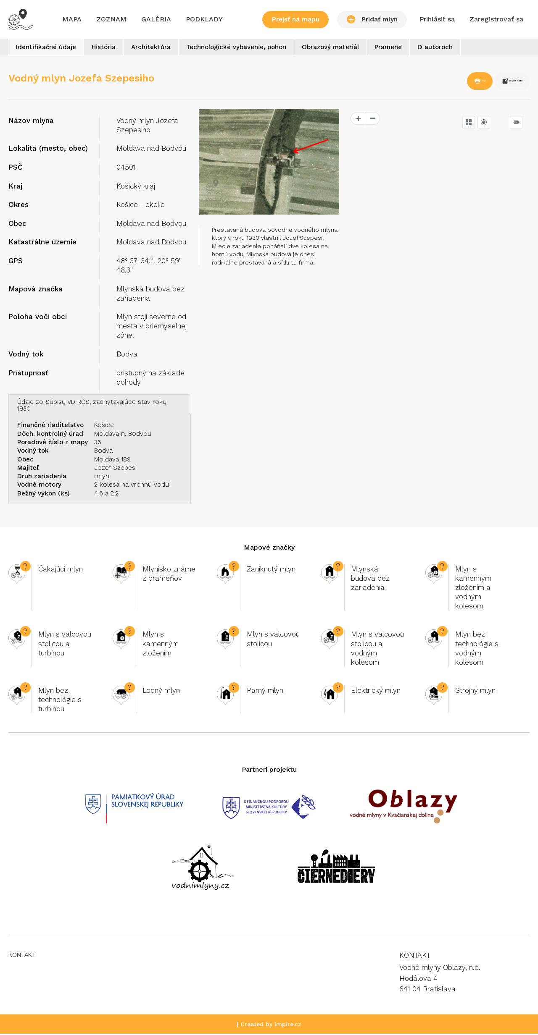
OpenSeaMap (511, 317)
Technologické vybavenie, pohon (254, 48)
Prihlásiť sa (437, 19)
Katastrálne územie (42, 243)
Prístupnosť (28, 374)
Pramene (416, 48)
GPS (15, 262)
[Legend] (516, 123)
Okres (18, 206)
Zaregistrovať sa (496, 19)
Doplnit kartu (495, 83)
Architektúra (163, 48)
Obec (17, 224)
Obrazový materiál (353, 48)
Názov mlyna (31, 122)
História (111, 48)
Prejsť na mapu (295, 19)
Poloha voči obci (37, 318)
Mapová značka (35, 290)
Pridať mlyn (372, 19)
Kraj (15, 187)
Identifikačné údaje (48, 48)
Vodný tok (25, 355)
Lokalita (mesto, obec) (48, 150)
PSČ (15, 169)
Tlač (438, 83)
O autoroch (467, 48)
